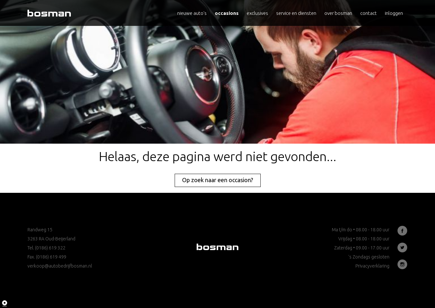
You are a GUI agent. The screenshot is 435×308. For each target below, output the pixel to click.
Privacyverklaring (372, 266)
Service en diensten (296, 13)
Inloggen (394, 13)
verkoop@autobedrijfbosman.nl (59, 266)
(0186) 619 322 (50, 247)
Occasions (227, 13)
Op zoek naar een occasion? (217, 180)
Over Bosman (338, 13)
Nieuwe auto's (192, 13)
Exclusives (257, 13)
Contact (368, 13)
